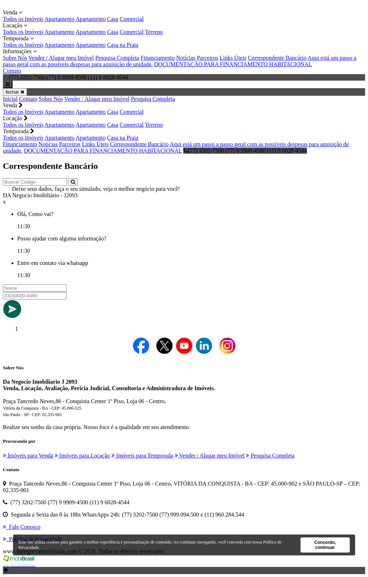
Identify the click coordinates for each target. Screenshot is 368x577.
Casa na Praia (122, 45)
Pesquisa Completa (117, 58)
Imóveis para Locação (82, 455)
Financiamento (158, 58)
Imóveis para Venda (28, 455)
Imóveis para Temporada (142, 455)
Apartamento (60, 19)
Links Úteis (233, 58)
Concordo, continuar (325, 545)
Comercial (132, 19)
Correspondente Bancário (277, 58)
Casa (112, 19)
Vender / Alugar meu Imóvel (61, 58)
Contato (12, 71)
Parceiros (207, 58)
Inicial (10, 99)
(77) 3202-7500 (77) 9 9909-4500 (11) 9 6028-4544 (245, 151)
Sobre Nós (15, 58)
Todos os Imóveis (23, 19)
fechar (15, 92)
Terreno (154, 32)
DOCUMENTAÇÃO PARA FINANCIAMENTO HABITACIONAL (233, 64)
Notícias (185, 58)
